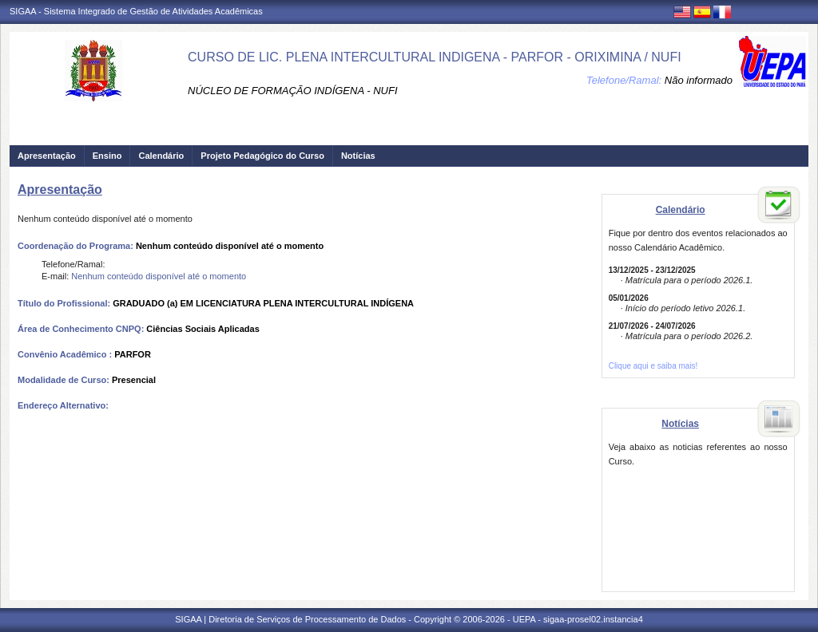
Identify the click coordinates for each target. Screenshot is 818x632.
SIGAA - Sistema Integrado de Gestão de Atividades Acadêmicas (136, 11)
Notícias (358, 155)
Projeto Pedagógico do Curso (262, 155)
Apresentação (47, 155)
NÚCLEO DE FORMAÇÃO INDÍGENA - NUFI (292, 91)
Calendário (161, 155)
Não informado (699, 80)
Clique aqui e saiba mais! (653, 365)
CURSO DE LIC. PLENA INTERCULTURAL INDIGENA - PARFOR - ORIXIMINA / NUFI (434, 57)
